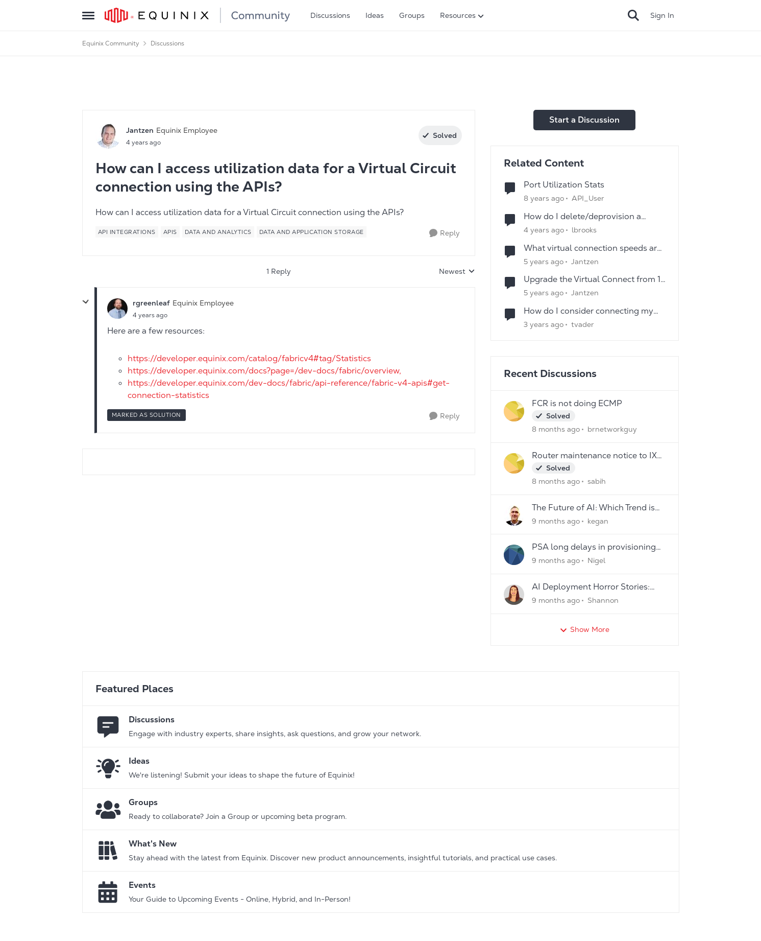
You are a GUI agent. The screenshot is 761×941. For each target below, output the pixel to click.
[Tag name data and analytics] (218, 232)
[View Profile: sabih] (514, 463)
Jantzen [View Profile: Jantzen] (140, 130)
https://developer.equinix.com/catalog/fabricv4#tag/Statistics (249, 358)
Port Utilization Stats (564, 185)
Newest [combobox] (457, 272)
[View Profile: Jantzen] (108, 136)
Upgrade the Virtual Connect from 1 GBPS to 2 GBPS (592, 279)
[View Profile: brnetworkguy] (514, 411)
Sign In (662, 15)
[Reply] (444, 233)
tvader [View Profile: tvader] (582, 324)
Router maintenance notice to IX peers (594, 456)
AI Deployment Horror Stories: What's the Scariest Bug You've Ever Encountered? (592, 587)
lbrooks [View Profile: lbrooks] (584, 229)
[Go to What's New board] (108, 850)
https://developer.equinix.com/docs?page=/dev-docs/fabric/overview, (264, 370)
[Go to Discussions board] (108, 726)
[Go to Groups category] (108, 809)
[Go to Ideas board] (108, 768)
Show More (584, 629)
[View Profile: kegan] (514, 515)
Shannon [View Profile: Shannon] (603, 600)
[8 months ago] (556, 429)
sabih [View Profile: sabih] (596, 481)
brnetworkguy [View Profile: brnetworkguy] (612, 429)
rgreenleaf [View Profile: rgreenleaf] (151, 303)
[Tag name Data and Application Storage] (311, 232)
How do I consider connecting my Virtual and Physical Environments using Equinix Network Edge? (591, 311)
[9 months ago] (556, 520)
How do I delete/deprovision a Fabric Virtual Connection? (582, 216)
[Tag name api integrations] (126, 232)
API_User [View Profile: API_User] (588, 198)
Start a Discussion (584, 119)
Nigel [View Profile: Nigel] (596, 560)
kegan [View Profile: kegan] (597, 520)
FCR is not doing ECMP (577, 403)
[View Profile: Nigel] (514, 555)
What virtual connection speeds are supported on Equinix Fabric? (592, 248)
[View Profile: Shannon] (514, 594)
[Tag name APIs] (170, 232)
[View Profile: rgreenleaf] (117, 308)
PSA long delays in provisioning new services (594, 547)
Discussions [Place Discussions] (167, 43)
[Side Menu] (88, 15)
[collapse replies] (86, 302)
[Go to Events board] (108, 892)
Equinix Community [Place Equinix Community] (110, 43)
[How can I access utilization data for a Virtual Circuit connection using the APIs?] (150, 315)
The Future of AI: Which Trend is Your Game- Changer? (593, 508)
